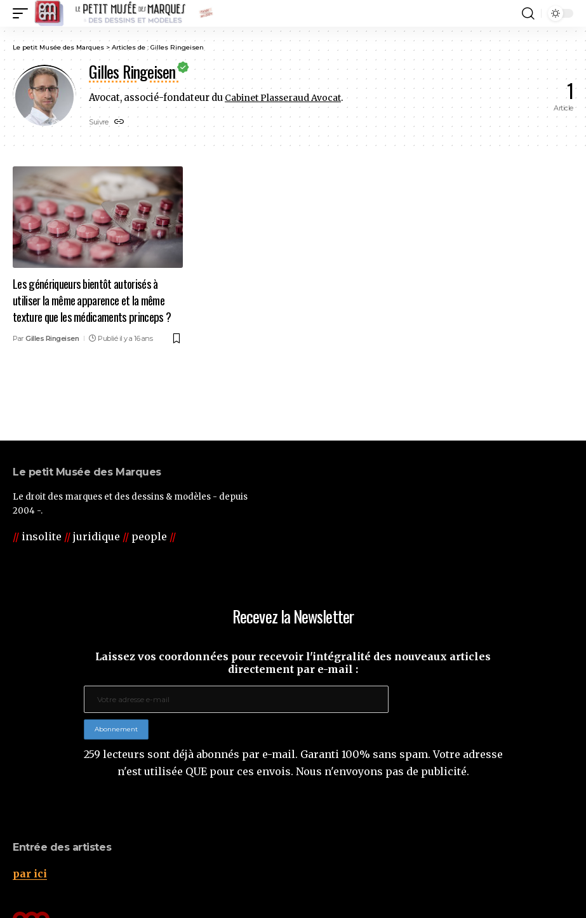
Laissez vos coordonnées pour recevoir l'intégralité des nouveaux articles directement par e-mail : (293, 662)
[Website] (119, 123)
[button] (23, 13)
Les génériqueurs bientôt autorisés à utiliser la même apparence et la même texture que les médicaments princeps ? (92, 299)
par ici (30, 873)
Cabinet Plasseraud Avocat (286, 97)
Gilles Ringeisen (52, 336)
